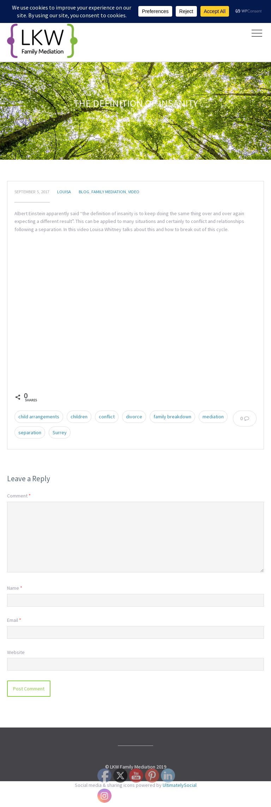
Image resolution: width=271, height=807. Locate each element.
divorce (134, 416)
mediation (213, 416)
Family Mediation (108, 191)
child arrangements (38, 416)
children (79, 416)
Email (14, 620)
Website (16, 652)
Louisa (64, 191)
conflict (107, 416)
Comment (19, 496)
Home (103, 120)
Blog (84, 191)
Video (133, 191)
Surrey (60, 432)
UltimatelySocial (180, 785)
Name (14, 588)
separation (29, 432)
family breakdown (172, 416)
